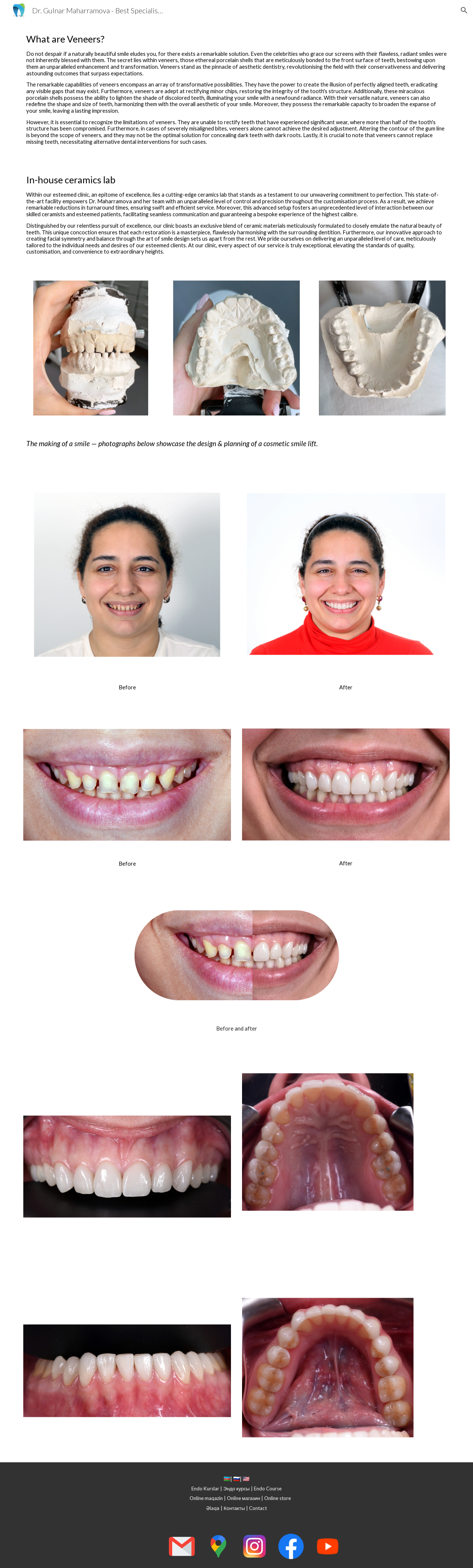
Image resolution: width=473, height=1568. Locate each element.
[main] (236, 91)
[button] (464, 10)
